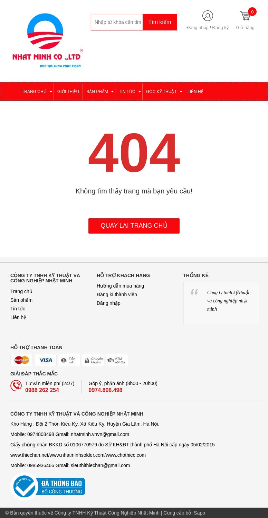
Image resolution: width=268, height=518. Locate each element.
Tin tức (17, 308)
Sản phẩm (21, 300)
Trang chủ (21, 291)
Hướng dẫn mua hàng (120, 286)
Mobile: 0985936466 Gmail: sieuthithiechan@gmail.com (70, 465)
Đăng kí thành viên (117, 294)
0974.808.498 (106, 390)
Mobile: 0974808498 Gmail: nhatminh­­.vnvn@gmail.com (69, 434)
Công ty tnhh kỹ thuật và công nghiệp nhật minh (228, 301)
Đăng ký (220, 27)
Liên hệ (18, 317)
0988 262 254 (42, 390)
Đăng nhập (197, 27)
